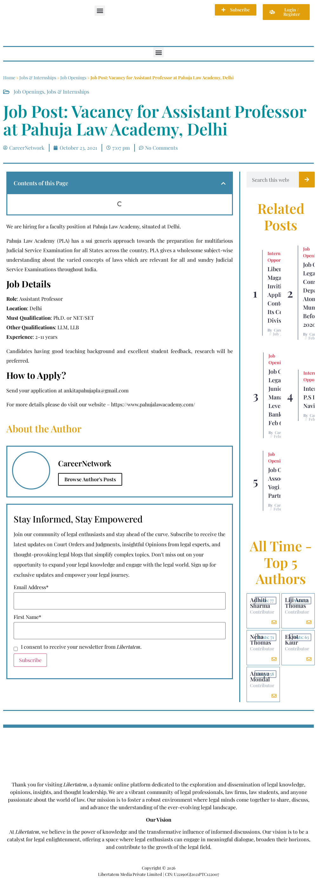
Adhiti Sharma (260, 602)
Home (9, 78)
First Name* (27, 617)
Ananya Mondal (260, 676)
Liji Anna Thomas (296, 602)
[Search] (307, 179)
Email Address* (31, 587)
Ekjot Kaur (291, 639)
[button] (100, 10)
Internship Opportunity (280, 256)
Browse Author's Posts (90, 479)
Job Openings (73, 78)
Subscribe (30, 660)
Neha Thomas (260, 639)
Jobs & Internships (37, 78)
